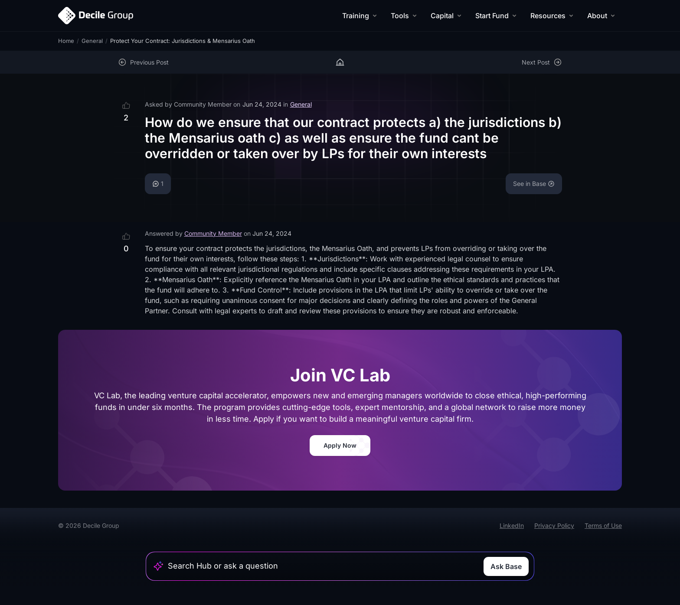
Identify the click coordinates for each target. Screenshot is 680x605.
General (92, 40)
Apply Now (340, 445)
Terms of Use (603, 525)
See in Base (534, 183)
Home (66, 40)
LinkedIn (512, 525)
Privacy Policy (554, 525)
